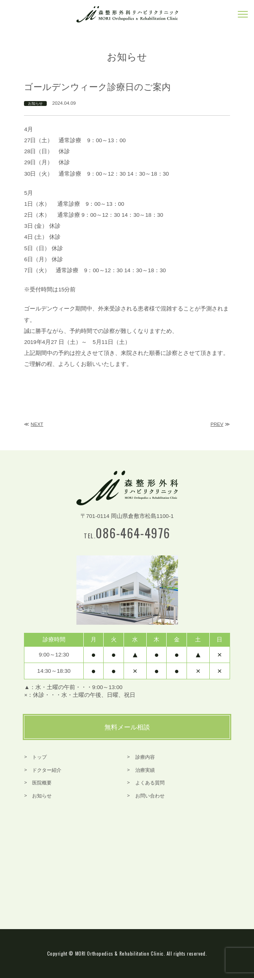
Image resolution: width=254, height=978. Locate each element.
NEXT (37, 424)
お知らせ (35, 103)
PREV (217, 424)
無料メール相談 (127, 727)
